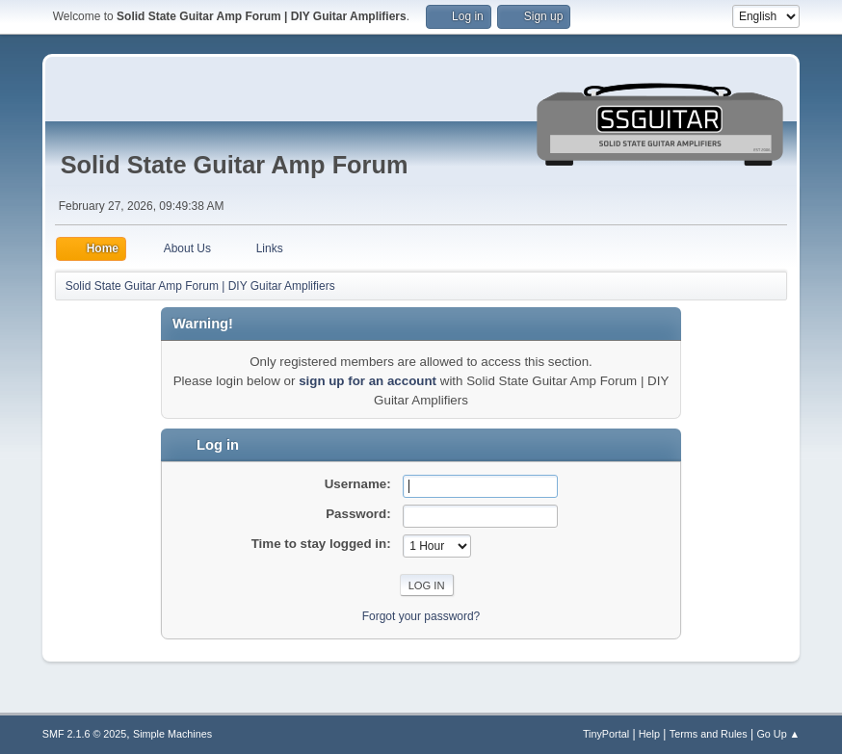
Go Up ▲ (778, 734)
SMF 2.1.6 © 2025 (84, 734)
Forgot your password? (421, 616)
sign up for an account (367, 381)
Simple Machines (172, 734)
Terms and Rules (709, 734)
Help (649, 734)
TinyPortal (606, 734)
